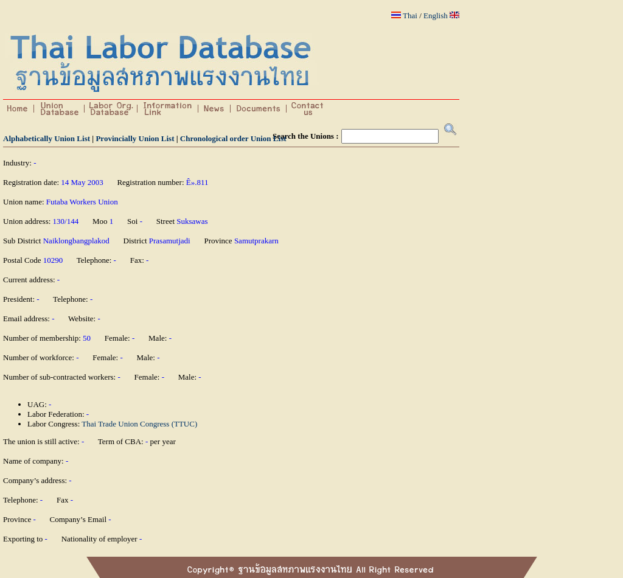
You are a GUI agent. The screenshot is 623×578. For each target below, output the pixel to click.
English (435, 15)
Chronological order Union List (233, 138)
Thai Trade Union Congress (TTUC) (139, 423)
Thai (410, 15)
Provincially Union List (135, 138)
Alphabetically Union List (46, 138)
